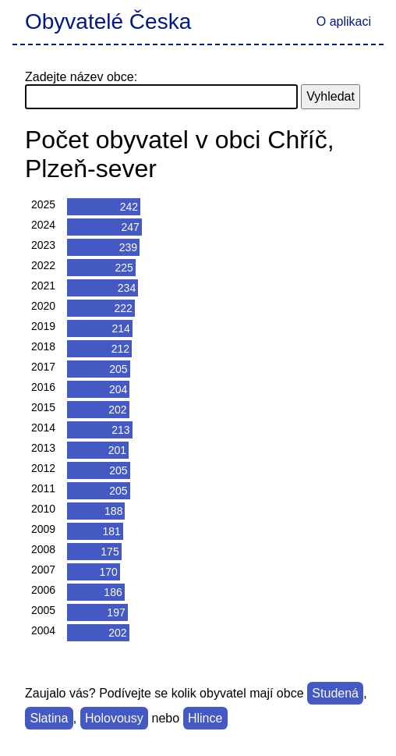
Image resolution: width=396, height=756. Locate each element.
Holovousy (114, 718)
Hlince (205, 718)
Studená (335, 693)
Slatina (49, 718)
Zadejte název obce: (81, 76)
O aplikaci (343, 21)
